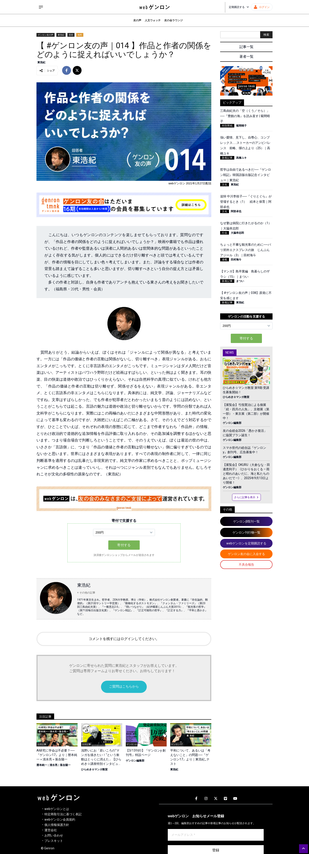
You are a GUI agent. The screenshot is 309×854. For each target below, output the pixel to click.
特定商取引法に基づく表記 (63, 814)
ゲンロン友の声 (45, 35)
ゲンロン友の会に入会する (246, 554)
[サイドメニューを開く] (40, 7)
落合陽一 (65, 765)
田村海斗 (236, 259)
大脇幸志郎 (237, 232)
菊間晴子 (241, 125)
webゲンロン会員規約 (59, 819)
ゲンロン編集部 (135, 760)
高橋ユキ (241, 157)
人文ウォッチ (153, 20)
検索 (266, 34)
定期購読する (239, 7)
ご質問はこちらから (124, 686)
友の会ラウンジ (173, 20)
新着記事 (227, 157)
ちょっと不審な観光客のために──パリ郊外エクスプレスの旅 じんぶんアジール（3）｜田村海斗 (245, 250)
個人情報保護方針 (56, 825)
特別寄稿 (227, 125)
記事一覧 (246, 47)
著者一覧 (246, 56)
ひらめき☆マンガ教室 (94, 769)
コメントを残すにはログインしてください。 (124, 639)
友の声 (137, 20)
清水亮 (53, 765)
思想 (71, 35)
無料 (80, 35)
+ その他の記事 (86, 592)
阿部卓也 (236, 211)
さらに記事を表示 (246, 497)
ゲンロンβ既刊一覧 (246, 521)
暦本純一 (41, 765)
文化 (224, 184)
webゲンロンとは (56, 809)
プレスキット (53, 840)
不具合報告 (246, 564)
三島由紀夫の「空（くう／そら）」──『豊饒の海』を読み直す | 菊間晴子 (245, 116)
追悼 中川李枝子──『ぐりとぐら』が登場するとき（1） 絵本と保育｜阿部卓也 (246, 202)
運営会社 (50, 830)
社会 (224, 232)
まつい (240, 281)
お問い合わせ (53, 835)
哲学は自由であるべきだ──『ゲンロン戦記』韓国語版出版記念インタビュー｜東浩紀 (245, 175)
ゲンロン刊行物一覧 (246, 532)
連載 (224, 259)
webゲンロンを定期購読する (246, 543)
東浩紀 (61, 35)
